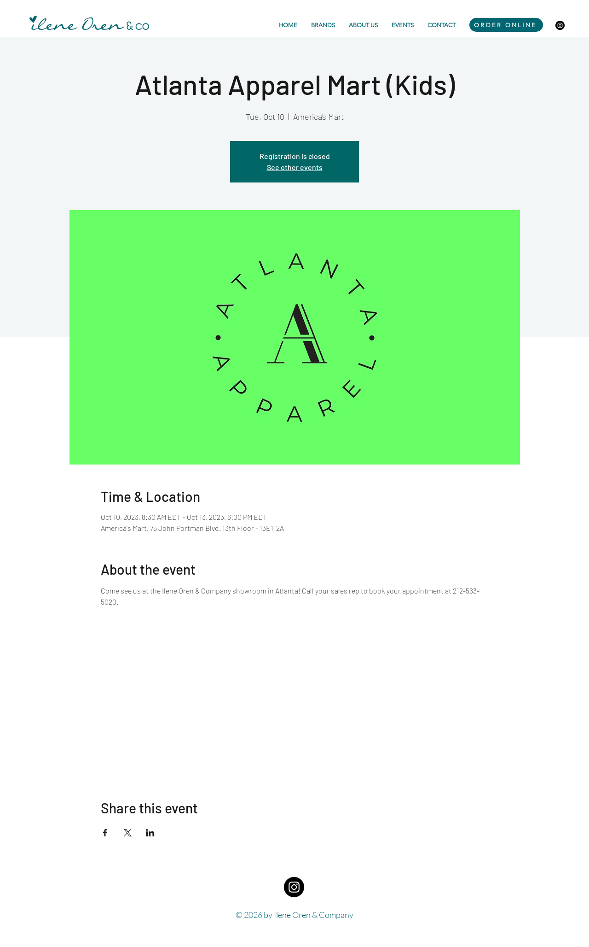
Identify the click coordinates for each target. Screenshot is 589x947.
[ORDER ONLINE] (506, 25)
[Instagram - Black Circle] (560, 25)
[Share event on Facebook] (105, 832)
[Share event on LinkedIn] (150, 832)
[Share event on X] (127, 832)
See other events (295, 167)
